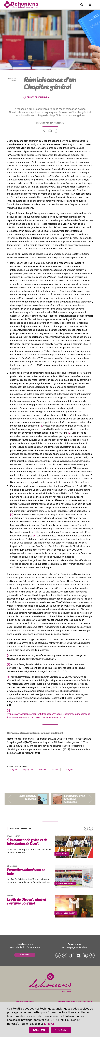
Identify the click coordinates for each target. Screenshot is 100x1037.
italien (55, 769)
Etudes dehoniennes (38, 97)
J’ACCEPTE (39, 1030)
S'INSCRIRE (24, 955)
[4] (34, 535)
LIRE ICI (49, 1023)
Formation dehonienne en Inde (26, 872)
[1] (40, 425)
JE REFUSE (60, 1030)
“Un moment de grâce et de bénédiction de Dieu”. (27, 842)
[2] (69, 432)
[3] (11, 514)
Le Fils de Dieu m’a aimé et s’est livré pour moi (26, 901)
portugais (68, 769)
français (42, 769)
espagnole (28, 769)
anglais (13, 769)
